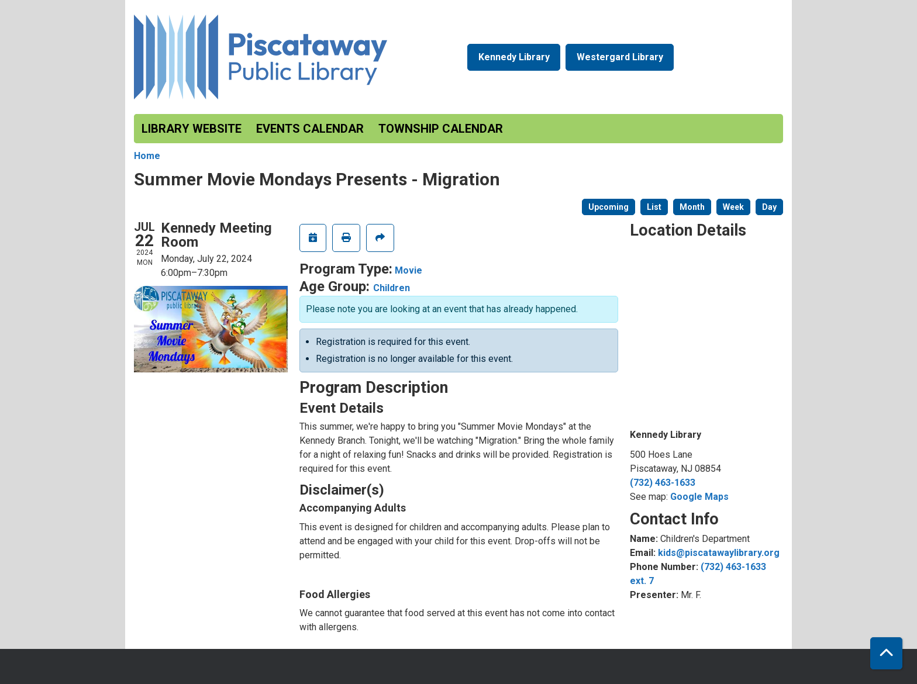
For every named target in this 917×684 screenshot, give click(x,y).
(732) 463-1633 (662, 482)
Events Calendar (310, 129)
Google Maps (699, 496)
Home (147, 155)
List (654, 207)
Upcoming (608, 207)
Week (733, 207)
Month (692, 207)
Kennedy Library (514, 57)
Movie (408, 270)
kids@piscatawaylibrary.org (719, 552)
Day (769, 207)
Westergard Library (620, 57)
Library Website (192, 129)
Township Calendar (440, 129)
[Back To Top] (886, 653)
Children (391, 287)
